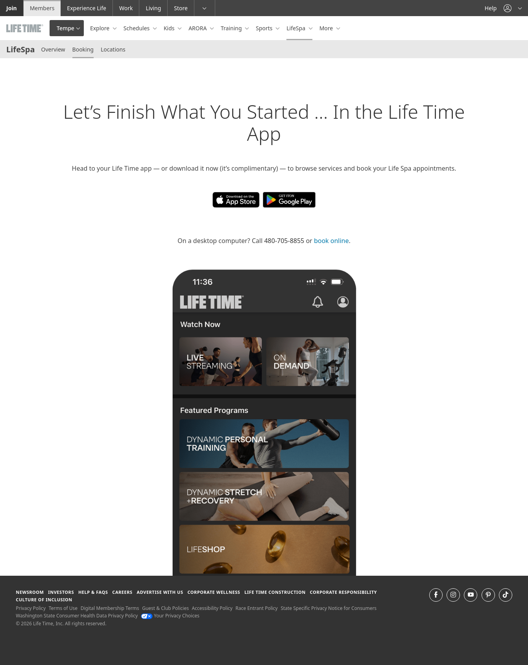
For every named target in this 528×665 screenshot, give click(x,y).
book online (331, 240)
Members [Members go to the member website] (42, 8)
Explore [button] (100, 28)
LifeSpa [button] (296, 28)
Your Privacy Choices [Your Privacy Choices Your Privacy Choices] (170, 615)
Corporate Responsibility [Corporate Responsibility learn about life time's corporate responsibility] (343, 592)
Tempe (65, 28)
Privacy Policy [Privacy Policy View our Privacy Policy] (31, 608)
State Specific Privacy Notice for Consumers (329, 608)
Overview (53, 49)
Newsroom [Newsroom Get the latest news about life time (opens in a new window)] (30, 592)
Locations (113, 49)
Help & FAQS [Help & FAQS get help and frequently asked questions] (93, 592)
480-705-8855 (284, 240)
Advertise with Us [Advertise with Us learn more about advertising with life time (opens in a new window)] (160, 592)
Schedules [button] (137, 28)
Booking (83, 49)
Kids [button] (170, 28)
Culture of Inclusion (44, 599)
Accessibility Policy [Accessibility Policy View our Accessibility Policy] (212, 608)
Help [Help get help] (491, 8)
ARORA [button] (198, 28)
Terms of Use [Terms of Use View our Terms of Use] (63, 608)
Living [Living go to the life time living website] (153, 8)
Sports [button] (265, 28)
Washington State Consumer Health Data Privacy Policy (77, 615)
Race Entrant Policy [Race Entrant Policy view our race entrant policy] (257, 608)
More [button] (326, 28)
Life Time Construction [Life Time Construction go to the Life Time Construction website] (274, 592)
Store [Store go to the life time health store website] (181, 8)
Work (126, 8)
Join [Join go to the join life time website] (11, 8)
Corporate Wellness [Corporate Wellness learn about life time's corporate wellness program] (213, 592)
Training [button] (232, 28)
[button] (513, 8)
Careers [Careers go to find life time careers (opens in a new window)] (122, 592)
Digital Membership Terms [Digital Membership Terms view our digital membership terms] (110, 608)
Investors (61, 592)
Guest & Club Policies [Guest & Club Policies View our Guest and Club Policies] (165, 608)
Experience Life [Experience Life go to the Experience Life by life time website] (86, 8)
